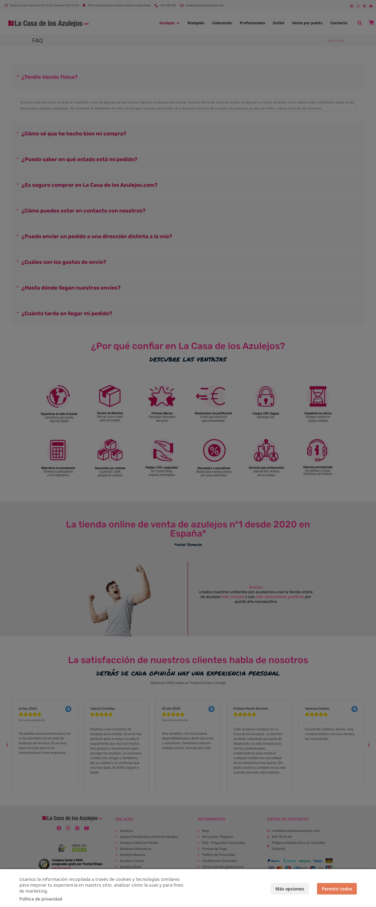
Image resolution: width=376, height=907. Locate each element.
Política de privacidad (40, 899)
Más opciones (281, 889)
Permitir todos (337, 889)
